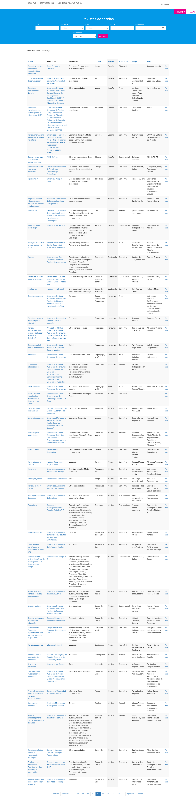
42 (93, 794)
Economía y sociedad (36, 418)
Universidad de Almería (56, 225)
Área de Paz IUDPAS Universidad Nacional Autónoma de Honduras (56, 330)
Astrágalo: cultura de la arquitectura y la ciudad (36, 245)
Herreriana (32, 469)
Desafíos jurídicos (35, 532)
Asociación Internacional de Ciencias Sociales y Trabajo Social (56, 201)
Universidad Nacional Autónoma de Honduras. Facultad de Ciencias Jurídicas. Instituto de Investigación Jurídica (56, 301)
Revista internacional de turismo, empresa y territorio (36, 137)
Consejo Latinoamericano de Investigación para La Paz (57, 337)
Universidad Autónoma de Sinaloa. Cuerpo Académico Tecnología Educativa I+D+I (55, 113)
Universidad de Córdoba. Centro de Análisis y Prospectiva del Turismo (56, 137)
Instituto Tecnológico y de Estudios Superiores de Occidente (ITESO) (57, 657)
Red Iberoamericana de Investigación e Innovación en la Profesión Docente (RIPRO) (56, 147)
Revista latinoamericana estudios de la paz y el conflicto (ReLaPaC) (35, 333)
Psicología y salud (35, 479)
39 (78, 794)
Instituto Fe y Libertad (55, 289)
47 (119, 794)
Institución (140, 24)
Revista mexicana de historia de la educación (36, 620)
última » (141, 794)
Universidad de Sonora (55, 664)
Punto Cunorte (33, 450)
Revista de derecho (35, 296)
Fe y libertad (32, 289)
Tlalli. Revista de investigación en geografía (34, 673)
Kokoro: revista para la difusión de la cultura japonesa (35, 159)
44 (103, 794)
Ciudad (113, 24)
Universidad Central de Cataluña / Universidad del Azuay (56, 80)
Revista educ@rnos (35, 645)
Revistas (32, 3)
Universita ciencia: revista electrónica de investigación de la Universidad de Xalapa (36, 562)
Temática (64, 24)
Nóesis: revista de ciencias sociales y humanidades (35, 593)
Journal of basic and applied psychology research (36, 781)
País (87, 24)
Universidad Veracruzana (57, 479)
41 (88, 794)
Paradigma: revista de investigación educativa (35, 320)
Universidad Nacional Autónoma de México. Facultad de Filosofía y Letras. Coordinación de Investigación (56, 676)
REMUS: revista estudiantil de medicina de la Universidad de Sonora (34, 399)
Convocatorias (47, 3)
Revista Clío (32, 211)
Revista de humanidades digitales (33, 90)
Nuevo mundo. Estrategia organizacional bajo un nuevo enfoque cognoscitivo (35, 633)
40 (83, 794)
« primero (55, 794)
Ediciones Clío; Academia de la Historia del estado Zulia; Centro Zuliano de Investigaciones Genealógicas (56, 216)
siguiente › (131, 794)
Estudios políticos (34, 606)
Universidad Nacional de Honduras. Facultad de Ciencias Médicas (56, 347)
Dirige (134, 61)
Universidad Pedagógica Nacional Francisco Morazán (56, 320)
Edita (149, 61)
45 (108, 794)
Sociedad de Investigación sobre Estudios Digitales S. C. (55, 507)
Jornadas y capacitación (70, 3)
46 (113, 794)
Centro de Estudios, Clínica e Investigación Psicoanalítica (55, 752)
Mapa (192, 12)
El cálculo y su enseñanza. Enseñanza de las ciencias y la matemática (35, 767)
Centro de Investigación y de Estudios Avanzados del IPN (56, 764)
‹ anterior (65, 794)
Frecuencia (77, 32)
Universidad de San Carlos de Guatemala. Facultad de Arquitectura (56, 259)
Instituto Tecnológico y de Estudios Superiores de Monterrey (57, 410)
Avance (31, 257)
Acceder (164, 5)
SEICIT (49, 108)
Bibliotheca (32, 355)
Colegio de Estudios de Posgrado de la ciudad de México (56, 630)
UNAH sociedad (34, 387)
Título (38, 24)
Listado (181, 12)
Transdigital (32, 505)
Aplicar (103, 36)
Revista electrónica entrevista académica (35, 169)
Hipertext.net (33, 179)
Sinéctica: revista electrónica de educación (34, 657)
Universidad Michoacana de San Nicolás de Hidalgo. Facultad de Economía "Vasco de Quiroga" (56, 423)
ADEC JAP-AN (52, 157)
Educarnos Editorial (54, 645)
